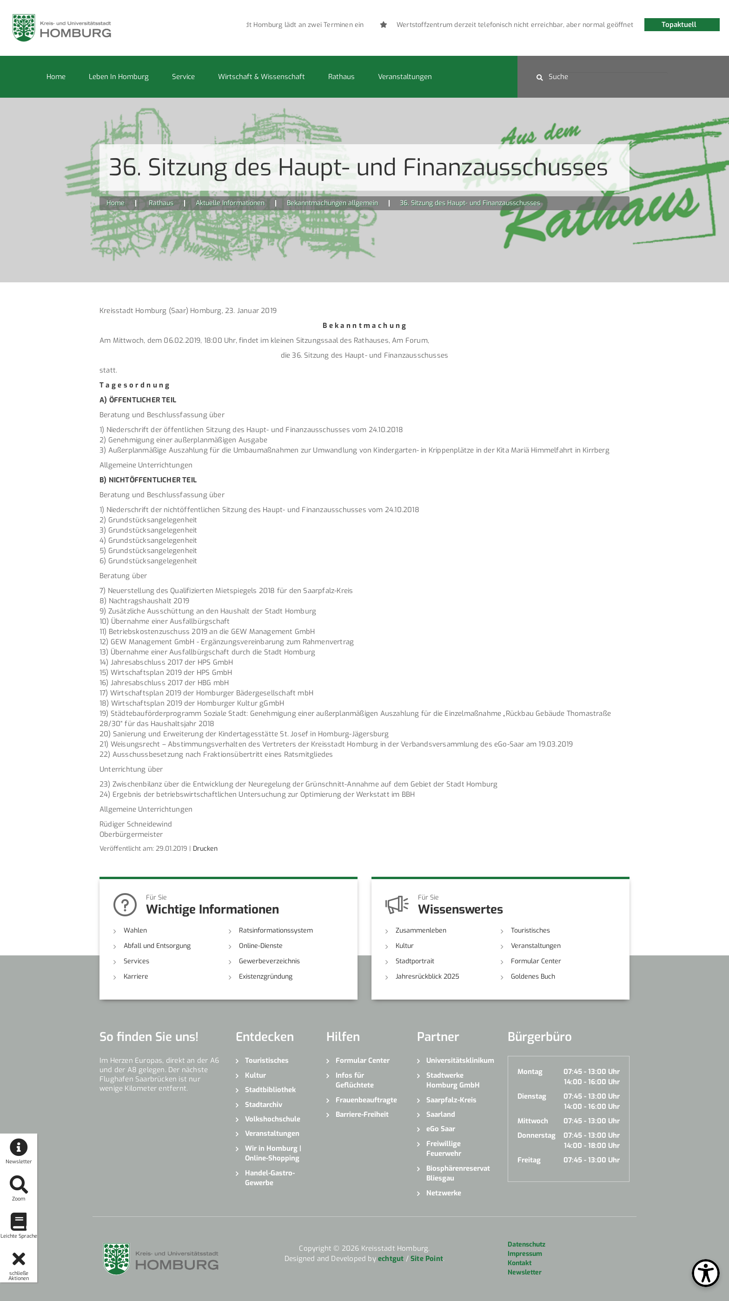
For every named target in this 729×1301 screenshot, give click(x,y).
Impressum (525, 1253)
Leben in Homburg (119, 76)
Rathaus (341, 76)
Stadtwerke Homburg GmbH (453, 1080)
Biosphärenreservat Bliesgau (458, 1173)
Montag (530, 1071)
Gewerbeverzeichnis (269, 961)
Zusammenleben (421, 930)
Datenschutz (526, 1244)
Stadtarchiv (263, 1104)
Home (56, 76)
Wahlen (135, 930)
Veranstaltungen (405, 76)
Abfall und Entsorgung (157, 945)
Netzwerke (443, 1193)
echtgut (391, 1258)
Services (136, 961)
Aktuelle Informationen (230, 203)
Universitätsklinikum (460, 1060)
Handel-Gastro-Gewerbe (270, 1178)
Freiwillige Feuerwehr (443, 1148)
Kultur (405, 945)
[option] (377, 25)
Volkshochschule (272, 1119)
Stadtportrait (415, 961)
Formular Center (536, 961)
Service (183, 76)
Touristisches (530, 930)
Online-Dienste (261, 945)
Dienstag (531, 1096)
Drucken (205, 848)
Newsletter (525, 1272)
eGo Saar (440, 1129)
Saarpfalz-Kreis (451, 1100)
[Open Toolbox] (706, 1273)
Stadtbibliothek (270, 1089)
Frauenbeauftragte (366, 1100)
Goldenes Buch (533, 976)
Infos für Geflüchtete (355, 1080)
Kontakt (519, 1263)
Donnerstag (536, 1135)
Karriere (136, 976)
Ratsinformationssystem (276, 930)
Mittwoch (532, 1121)
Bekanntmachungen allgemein (332, 203)
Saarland (440, 1114)
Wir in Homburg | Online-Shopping (273, 1153)
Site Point (427, 1258)
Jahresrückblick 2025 (427, 976)
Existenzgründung (265, 976)
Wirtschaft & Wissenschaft (261, 76)
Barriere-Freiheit (362, 1114)
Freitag (529, 1160)
